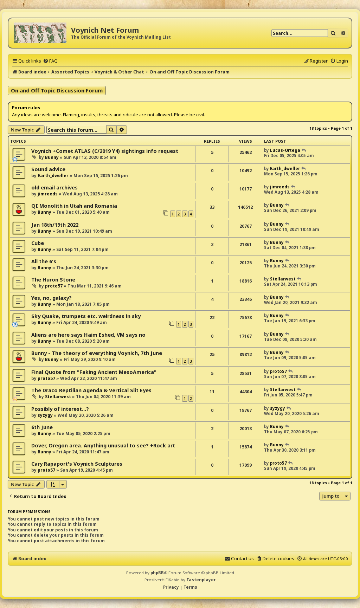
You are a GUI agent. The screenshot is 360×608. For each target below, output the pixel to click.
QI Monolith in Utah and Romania (74, 205)
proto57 (54, 286)
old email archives (54, 187)
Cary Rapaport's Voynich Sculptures (76, 463)
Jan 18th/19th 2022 (54, 224)
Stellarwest (283, 279)
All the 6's (43, 261)
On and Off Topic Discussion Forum (57, 90)
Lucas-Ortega (285, 150)
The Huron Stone (53, 279)
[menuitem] (50, 61)
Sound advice (48, 169)
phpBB (157, 572)
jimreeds (48, 194)
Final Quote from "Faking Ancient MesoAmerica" (93, 372)
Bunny (52, 157)
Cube (37, 243)
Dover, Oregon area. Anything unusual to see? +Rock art (103, 445)
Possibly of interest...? (60, 409)
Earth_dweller (53, 176)
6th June (42, 427)
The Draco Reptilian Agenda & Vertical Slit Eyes (91, 390)
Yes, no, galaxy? (51, 298)
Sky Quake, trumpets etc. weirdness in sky (86, 316)
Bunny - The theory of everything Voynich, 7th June (96, 353)
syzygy (45, 415)
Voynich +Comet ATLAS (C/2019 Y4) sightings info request (104, 151)
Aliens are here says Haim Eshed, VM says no (88, 334)
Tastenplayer (201, 579)
